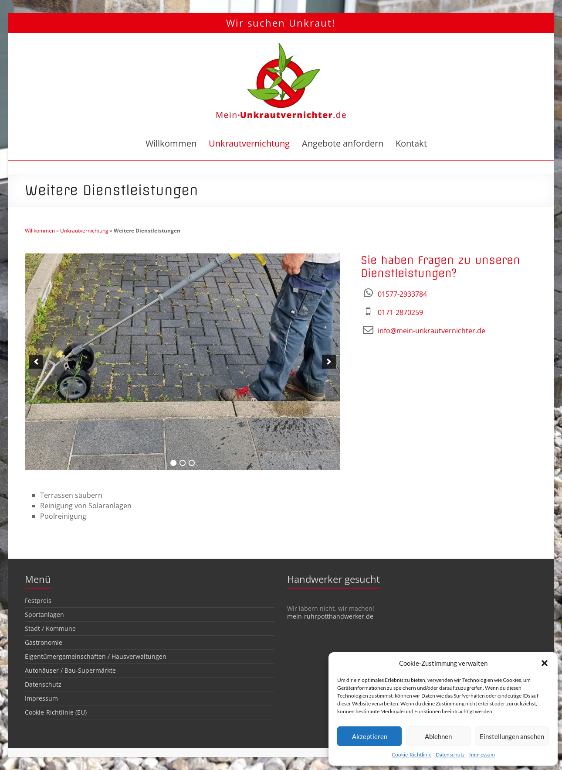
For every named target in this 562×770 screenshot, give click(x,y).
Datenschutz (450, 754)
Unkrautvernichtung (249, 143)
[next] (329, 362)
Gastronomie (43, 642)
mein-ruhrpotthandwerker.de (330, 616)
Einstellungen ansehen (512, 736)
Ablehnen (438, 736)
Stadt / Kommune (50, 628)
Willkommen (171, 143)
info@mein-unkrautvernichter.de (431, 330)
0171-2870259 (400, 312)
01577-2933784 (402, 294)
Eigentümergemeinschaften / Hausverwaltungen (95, 656)
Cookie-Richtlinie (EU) (56, 712)
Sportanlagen (44, 614)
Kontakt (411, 143)
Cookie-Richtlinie (411, 754)
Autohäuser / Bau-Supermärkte (70, 670)
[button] (544, 663)
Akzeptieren (369, 736)
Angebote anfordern (342, 143)
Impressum (482, 754)
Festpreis (38, 600)
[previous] (36, 362)
